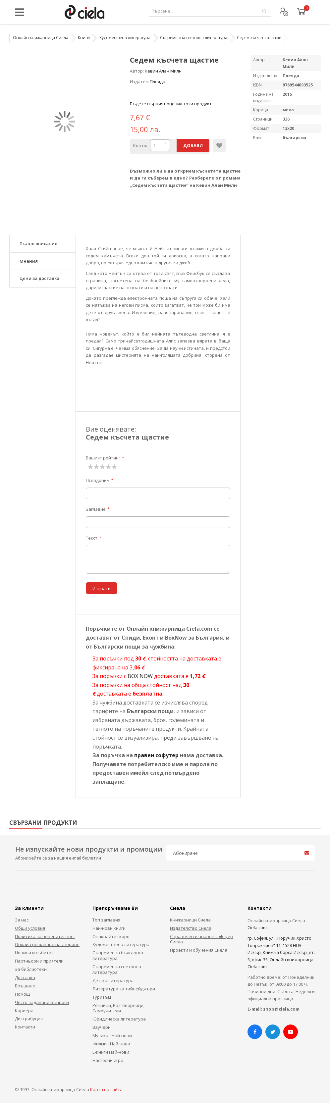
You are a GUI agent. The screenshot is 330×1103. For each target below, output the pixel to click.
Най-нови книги (109, 928)
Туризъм (101, 997)
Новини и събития (34, 953)
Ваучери (101, 1027)
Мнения (29, 261)
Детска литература (113, 980)
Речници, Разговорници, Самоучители (118, 1008)
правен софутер (156, 755)
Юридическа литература (119, 1019)
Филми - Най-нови (111, 1044)
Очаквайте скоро (111, 936)
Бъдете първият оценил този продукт (171, 104)
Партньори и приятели (39, 961)
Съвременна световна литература (193, 37)
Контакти (25, 1027)
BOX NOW (140, 676)
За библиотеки (31, 969)
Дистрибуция (29, 1019)
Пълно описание (38, 243)
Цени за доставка (39, 278)
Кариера (24, 1011)
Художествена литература (124, 37)
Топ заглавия (106, 920)
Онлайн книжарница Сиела (40, 37)
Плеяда (157, 81)
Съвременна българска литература (117, 955)
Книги (84, 37)
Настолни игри (107, 1060)
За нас (21, 920)
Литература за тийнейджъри (123, 989)
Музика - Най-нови (112, 1035)
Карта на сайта (106, 1089)
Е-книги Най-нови (110, 1052)
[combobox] (210, 11)
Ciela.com (257, 927)
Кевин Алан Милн (163, 71)
